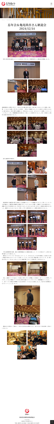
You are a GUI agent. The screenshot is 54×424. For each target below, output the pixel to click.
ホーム (3, 19)
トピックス (9, 19)
